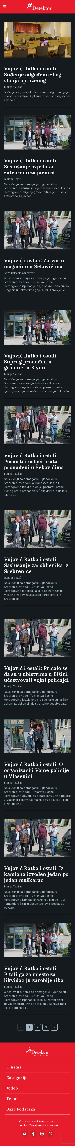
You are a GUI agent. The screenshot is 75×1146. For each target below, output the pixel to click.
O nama (13, 1067)
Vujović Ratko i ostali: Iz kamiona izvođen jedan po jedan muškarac (36, 874)
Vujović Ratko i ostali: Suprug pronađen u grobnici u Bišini (31, 362)
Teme (11, 1098)
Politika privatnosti (48, 1125)
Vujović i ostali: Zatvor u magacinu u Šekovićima (34, 263)
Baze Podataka (20, 1109)
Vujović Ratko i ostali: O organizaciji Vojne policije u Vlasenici (36, 770)
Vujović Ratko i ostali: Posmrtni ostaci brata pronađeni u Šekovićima (34, 461)
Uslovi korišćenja (26, 1125)
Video (12, 1088)
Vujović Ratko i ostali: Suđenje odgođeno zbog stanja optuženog (32, 74)
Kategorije (17, 1077)
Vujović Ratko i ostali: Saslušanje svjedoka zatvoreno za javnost (31, 166)
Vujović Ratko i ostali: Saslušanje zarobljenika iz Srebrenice (36, 565)
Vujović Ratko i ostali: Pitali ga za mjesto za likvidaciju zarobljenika (33, 974)
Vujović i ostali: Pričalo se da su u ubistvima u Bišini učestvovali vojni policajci (36, 674)
